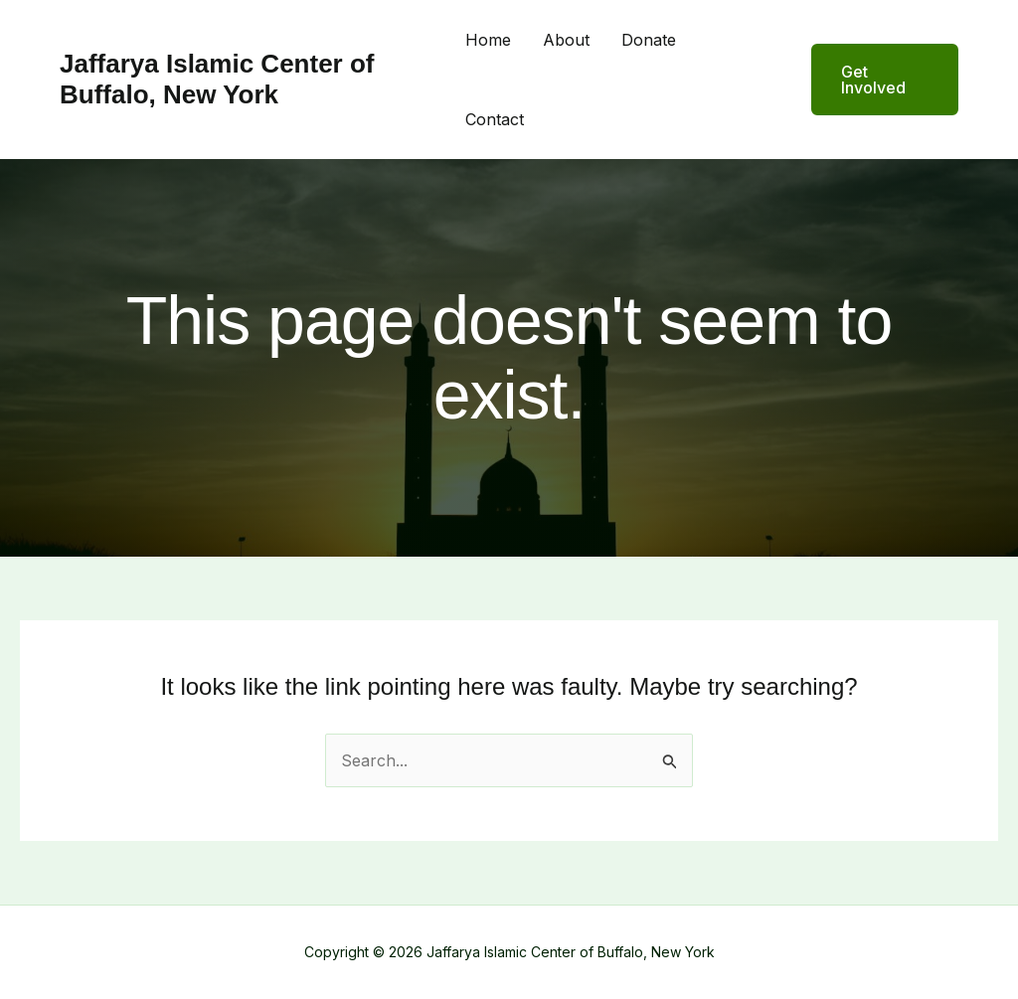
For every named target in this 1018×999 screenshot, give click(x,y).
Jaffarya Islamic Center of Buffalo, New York (217, 79)
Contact (494, 119)
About (566, 40)
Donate (648, 40)
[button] (872, 79)
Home (488, 40)
